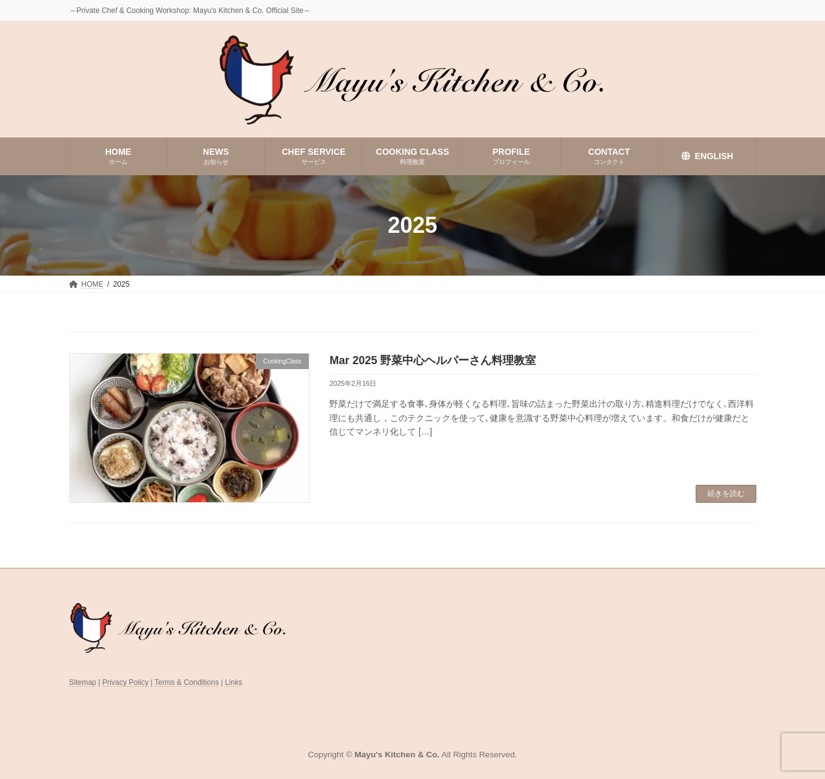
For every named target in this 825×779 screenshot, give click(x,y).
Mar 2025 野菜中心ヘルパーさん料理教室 (432, 360)
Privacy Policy (125, 682)
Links (233, 682)
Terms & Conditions (187, 682)
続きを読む (726, 493)
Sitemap (83, 682)
